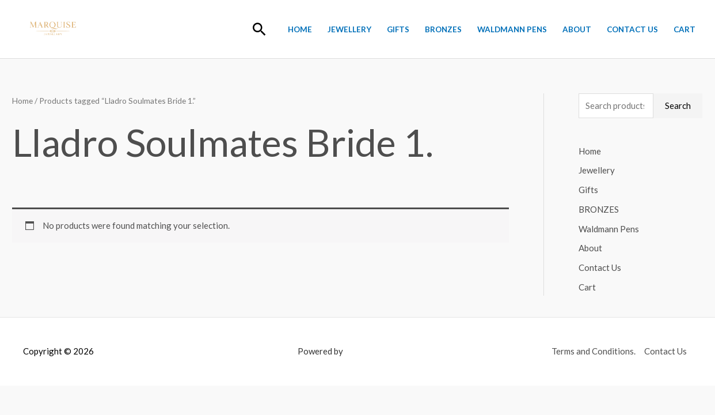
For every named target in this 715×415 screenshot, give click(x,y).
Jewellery (349, 29)
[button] (259, 29)
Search (678, 105)
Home (300, 29)
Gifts (398, 29)
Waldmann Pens (512, 29)
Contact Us (632, 29)
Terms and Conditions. (594, 351)
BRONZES (443, 29)
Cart (684, 29)
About (576, 29)
